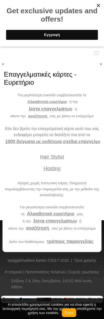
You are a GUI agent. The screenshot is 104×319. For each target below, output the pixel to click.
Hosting (52, 168)
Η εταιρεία (14, 272)
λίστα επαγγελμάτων (50, 109)
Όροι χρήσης (85, 260)
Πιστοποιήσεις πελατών (46, 272)
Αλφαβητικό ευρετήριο (47, 102)
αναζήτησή (38, 116)
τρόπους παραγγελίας (70, 241)
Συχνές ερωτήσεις (84, 272)
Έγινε (69, 313)
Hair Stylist (52, 157)
